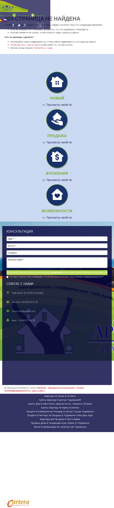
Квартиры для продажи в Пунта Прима (60, 419)
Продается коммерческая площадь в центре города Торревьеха (60, 411)
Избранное (37, 15)
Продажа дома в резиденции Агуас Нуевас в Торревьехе (60, 423)
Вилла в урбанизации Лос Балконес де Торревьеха (60, 426)
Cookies (80, 387)
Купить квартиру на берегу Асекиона (60, 407)
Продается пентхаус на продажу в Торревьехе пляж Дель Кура (60, 415)
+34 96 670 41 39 (20, 15)
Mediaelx (41, 387)
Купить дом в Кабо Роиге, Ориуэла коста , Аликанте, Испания (60, 403)
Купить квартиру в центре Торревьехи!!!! (60, 399)
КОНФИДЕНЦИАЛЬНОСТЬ (17, 390)
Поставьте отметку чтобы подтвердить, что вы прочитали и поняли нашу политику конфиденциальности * (57, 276)
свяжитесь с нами (43, 47)
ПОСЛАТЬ (57, 272)
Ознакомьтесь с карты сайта (25, 44)
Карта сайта (38, 390)
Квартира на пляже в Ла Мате (60, 396)
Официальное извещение (61, 387)
